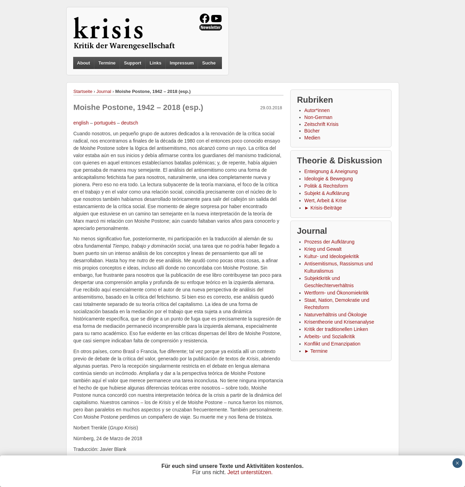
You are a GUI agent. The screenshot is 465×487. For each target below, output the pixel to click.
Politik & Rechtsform (326, 186)
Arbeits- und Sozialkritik (329, 336)
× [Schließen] (457, 463)
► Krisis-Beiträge (323, 208)
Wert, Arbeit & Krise (325, 200)
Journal (103, 91)
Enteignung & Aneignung (331, 171)
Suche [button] (209, 63)
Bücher (312, 131)
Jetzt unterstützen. (250, 472)
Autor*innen (317, 110)
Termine (107, 63)
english (81, 123)
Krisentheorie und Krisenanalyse (339, 322)
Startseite (83, 91)
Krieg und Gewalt (323, 249)
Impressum (182, 63)
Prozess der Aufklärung (329, 242)
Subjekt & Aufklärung (327, 193)
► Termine (316, 351)
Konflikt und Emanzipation (332, 344)
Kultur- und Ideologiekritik (331, 256)
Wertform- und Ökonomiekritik (336, 293)
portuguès (104, 123)
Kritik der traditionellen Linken (336, 329)
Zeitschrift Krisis (321, 124)
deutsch (129, 123)
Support (132, 63)
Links (155, 63)
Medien (312, 137)
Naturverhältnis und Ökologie (335, 314)
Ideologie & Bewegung (328, 178)
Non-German (318, 117)
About (83, 63)
